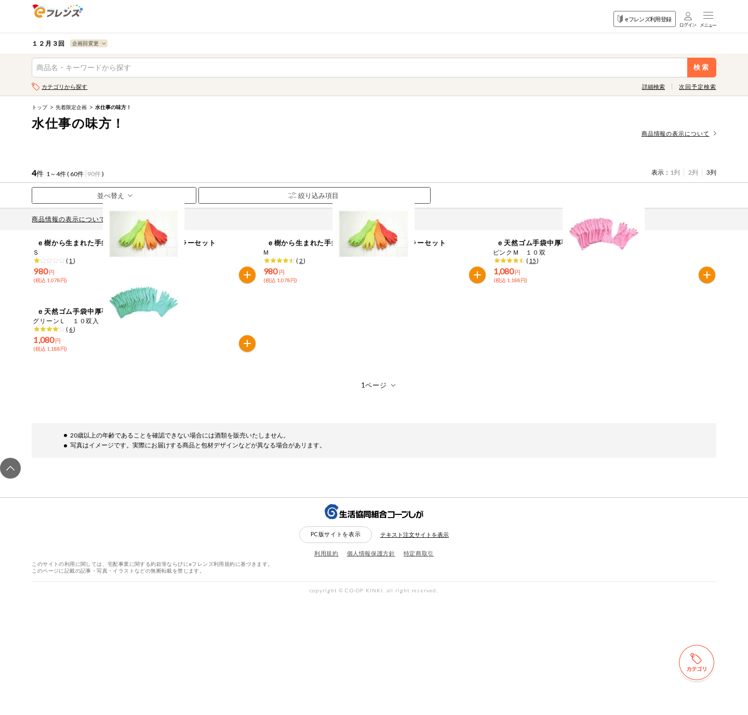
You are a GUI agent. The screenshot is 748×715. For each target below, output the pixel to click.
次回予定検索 (697, 86)
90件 (94, 174)
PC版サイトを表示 (336, 649)
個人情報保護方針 (371, 668)
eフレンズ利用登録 (644, 19)
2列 (693, 172)
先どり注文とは (144, 219)
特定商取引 (419, 668)
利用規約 (326, 668)
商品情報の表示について (679, 133)
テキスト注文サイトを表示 (414, 650)
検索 (701, 67)
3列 (711, 172)
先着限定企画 (71, 107)
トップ (39, 107)
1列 (675, 172)
